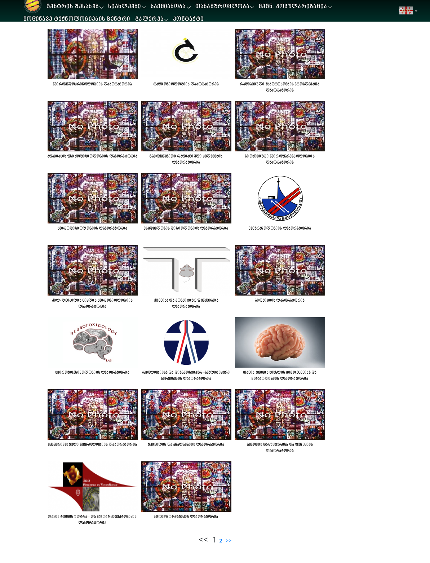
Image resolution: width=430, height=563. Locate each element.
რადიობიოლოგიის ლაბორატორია (186, 84)
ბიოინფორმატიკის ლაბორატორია (186, 517)
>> (227, 540)
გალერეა (149, 19)
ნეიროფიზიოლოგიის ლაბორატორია (92, 228)
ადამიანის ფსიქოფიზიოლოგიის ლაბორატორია (93, 156)
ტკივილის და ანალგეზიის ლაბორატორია (186, 445)
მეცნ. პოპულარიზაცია (293, 7)
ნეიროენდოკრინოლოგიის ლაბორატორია (92, 84)
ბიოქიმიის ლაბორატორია (280, 300)
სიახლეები (124, 7)
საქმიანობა (168, 7)
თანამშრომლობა (222, 7)
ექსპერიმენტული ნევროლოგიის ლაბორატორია (92, 445)
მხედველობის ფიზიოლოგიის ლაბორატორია (186, 228)
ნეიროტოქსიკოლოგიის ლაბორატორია (92, 373)
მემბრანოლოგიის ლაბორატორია (280, 228)
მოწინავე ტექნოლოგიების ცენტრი (76, 19)
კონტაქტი (188, 19)
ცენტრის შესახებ (72, 7)
